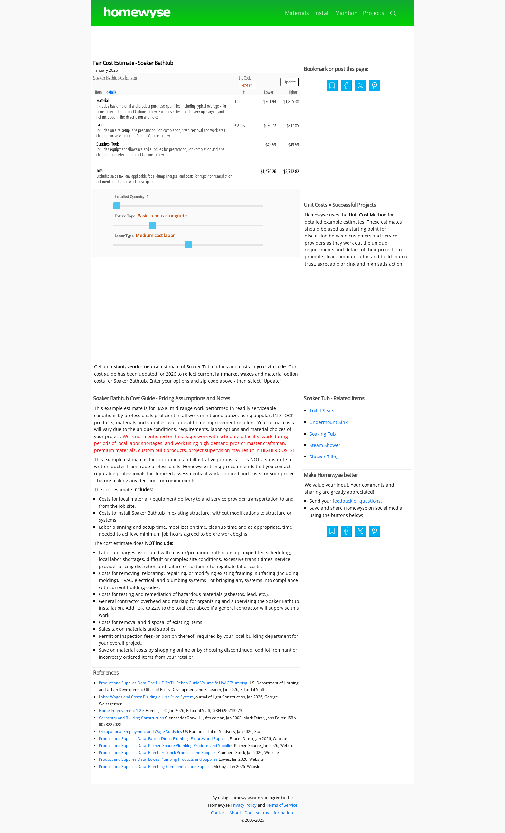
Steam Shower (325, 445)
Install (322, 12)
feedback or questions (357, 501)
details (111, 92)
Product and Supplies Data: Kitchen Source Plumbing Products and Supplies (166, 745)
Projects (373, 12)
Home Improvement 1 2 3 (122, 710)
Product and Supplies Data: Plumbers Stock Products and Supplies (157, 752)
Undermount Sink (329, 422)
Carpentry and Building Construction (131, 717)
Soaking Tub (323, 434)
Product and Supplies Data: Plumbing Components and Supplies (156, 766)
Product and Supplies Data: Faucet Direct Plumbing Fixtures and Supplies (164, 738)
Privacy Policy (244, 805)
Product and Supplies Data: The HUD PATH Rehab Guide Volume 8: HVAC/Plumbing (173, 683)
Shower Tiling (324, 457)
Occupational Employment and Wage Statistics (140, 731)
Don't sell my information (268, 813)
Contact (218, 813)
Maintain (346, 12)
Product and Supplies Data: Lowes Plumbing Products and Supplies (158, 759)
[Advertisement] (252, 40)
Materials (297, 12)
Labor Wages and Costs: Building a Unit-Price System (146, 696)
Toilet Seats (322, 410)
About (235, 813)
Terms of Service (281, 805)
